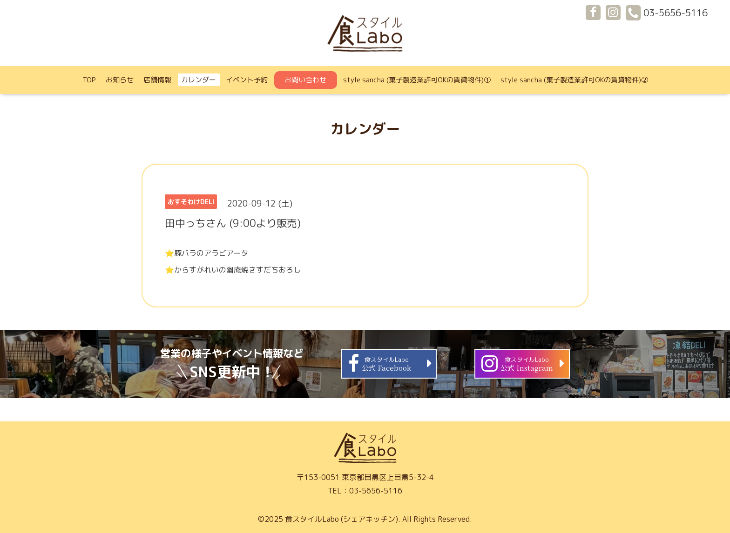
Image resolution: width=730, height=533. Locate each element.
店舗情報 (157, 80)
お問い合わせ (305, 80)
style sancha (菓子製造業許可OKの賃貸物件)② (574, 80)
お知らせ (120, 80)
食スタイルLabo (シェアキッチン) (341, 519)
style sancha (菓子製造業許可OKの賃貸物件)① (417, 80)
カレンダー (198, 80)
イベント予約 (247, 80)
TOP (89, 80)
